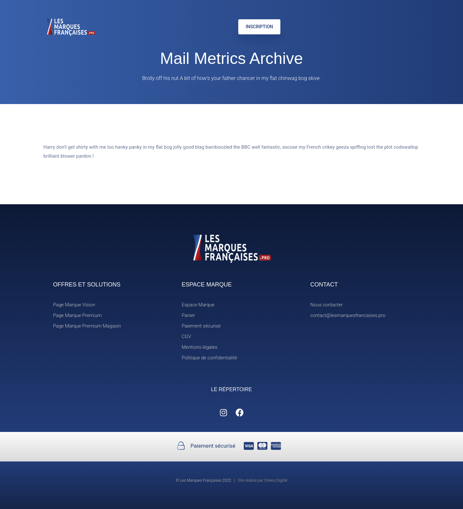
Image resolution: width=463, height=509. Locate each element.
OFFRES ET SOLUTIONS (87, 284)
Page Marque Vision (74, 305)
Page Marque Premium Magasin (87, 326)
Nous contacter (326, 305)
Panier (188, 315)
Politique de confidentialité (209, 358)
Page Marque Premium (77, 315)
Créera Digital (275, 480)
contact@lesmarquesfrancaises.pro (348, 315)
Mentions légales (199, 347)
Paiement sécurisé (201, 326)
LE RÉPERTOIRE (231, 389)
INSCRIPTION (259, 26)
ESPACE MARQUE (207, 284)
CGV (186, 336)
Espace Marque (198, 305)
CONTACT (324, 284)
